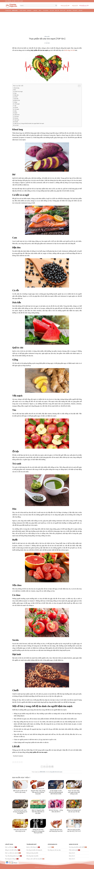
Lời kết (16, 125)
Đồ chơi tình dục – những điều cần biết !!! (56, 810)
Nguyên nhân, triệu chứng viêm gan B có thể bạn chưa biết (38, 792)
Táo (15, 105)
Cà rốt (15, 97)
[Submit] (56, 5)
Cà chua (17, 116)
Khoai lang (16, 88)
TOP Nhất (74, 10)
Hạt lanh (17, 120)
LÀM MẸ (35, 10)
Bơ (15, 89)
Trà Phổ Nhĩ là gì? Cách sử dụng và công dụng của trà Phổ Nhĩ (20, 811)
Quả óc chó (17, 100)
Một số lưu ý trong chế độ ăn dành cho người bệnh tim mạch (29, 123)
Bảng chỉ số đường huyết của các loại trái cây (74, 810)
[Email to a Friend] (47, 766)
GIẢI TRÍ (57, 10)
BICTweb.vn (56, 867)
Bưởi (16, 113)
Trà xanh (17, 109)
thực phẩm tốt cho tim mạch (56, 771)
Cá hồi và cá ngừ (18, 91)
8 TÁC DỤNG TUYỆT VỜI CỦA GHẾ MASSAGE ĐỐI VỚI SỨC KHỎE (56, 792)
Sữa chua (17, 114)
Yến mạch (17, 104)
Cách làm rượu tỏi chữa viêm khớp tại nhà (20, 830)
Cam (15, 93)
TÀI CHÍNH (46, 10)
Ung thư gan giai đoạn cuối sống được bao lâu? (56, 830)
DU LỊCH (52, 10)
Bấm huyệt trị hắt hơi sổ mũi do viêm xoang (20, 791)
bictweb (48, 43)
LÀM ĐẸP (29, 10)
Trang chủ (8, 10)
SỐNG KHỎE (15, 10)
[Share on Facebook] (42, 766)
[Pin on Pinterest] (49, 766)
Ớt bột (16, 107)
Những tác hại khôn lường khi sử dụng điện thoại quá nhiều (38, 831)
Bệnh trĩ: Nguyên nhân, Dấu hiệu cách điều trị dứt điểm (38, 811)
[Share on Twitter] (44, 766)
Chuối (16, 121)
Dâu (16, 111)
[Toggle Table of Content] (78, 86)
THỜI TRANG (23, 10)
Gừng (15, 102)
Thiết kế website (48, 867)
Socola (16, 118)
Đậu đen (16, 95)
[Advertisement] (47, 23)
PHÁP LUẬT (63, 10)
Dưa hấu (16, 98)
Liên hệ (80, 10)
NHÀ (40, 10)
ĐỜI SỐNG (69, 10)
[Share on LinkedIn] (52, 766)
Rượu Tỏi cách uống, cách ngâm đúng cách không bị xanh (74, 792)
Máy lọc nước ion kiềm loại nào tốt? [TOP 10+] (74, 830)
